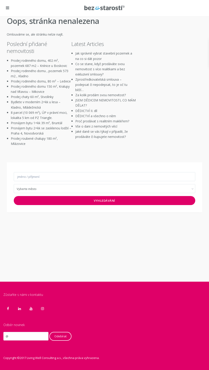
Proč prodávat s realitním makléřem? (102, 121)
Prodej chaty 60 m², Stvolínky (32, 97)
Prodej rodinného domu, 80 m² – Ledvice (41, 81)
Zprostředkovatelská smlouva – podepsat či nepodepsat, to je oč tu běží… (101, 84)
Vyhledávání (104, 201)
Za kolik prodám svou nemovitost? (100, 95)
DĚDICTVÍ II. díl (86, 111)
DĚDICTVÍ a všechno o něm (95, 116)
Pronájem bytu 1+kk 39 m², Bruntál (36, 123)
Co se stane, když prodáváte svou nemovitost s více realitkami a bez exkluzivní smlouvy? (100, 69)
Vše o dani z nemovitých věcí (96, 126)
